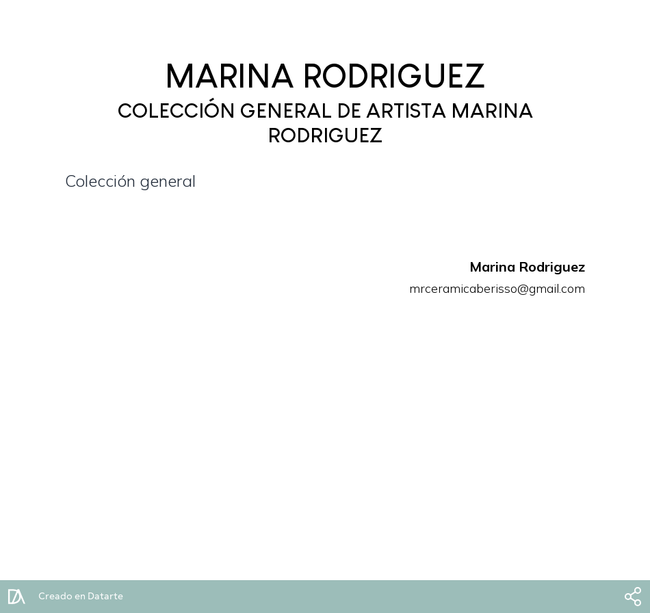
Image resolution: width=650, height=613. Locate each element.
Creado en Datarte (80, 596)
